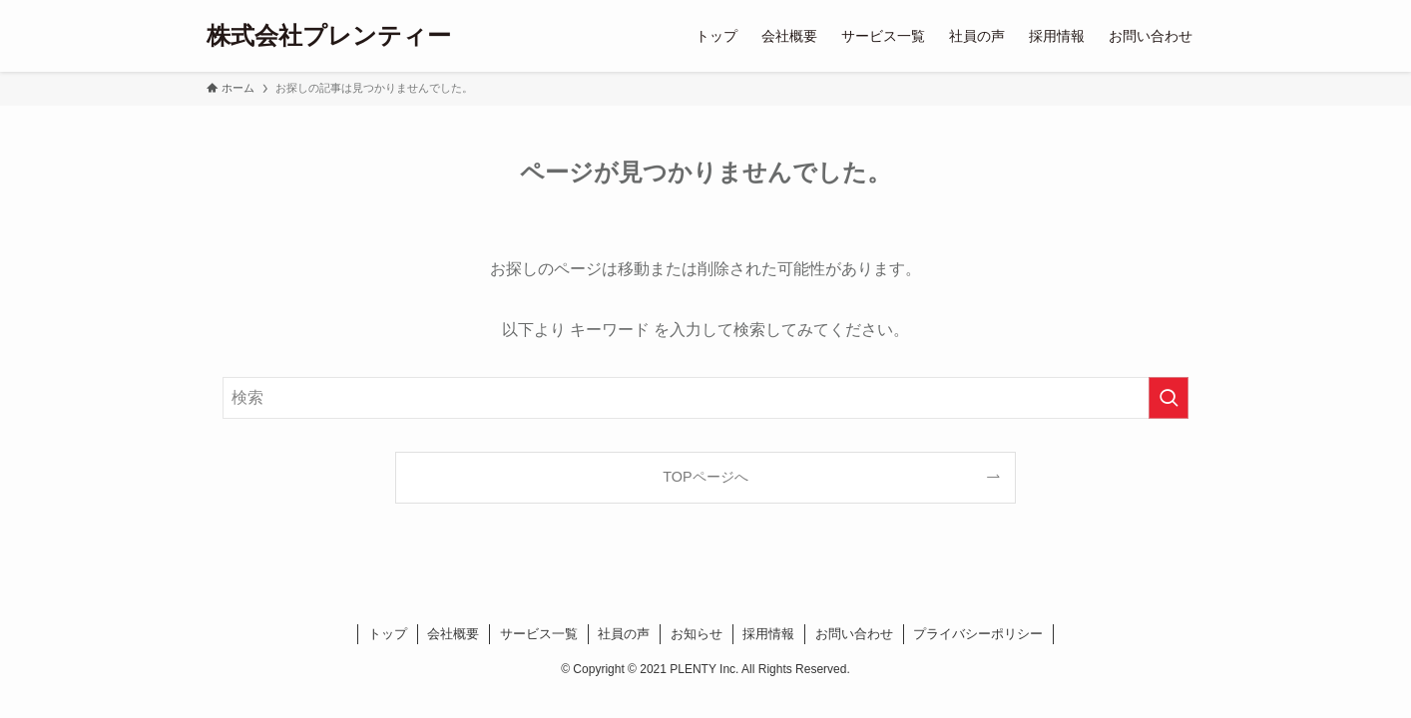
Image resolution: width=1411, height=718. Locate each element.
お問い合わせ (854, 633)
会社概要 (453, 633)
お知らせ (696, 633)
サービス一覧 (539, 633)
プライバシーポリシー (978, 633)
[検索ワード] (705, 398)
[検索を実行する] (1168, 398)
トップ (387, 633)
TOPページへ (705, 477)
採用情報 (768, 633)
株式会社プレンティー (329, 36)
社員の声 (624, 633)
